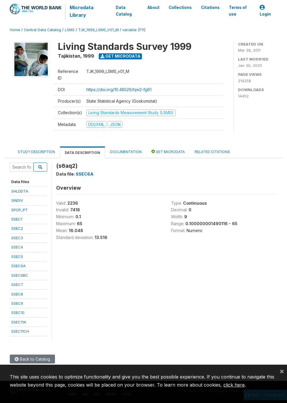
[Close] (282, 371)
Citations (210, 7)
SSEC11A (18, 322)
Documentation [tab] (126, 152)
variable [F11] (133, 30)
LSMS (70, 30)
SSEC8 (17, 294)
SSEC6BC (19, 275)
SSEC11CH (20, 331)
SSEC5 (17, 256)
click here (234, 385)
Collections (179, 7)
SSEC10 (17, 312)
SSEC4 (17, 247)
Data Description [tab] (82, 152)
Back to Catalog (32, 359)
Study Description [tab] (36, 152)
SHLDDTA (19, 191)
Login (265, 10)
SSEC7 (17, 284)
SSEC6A (18, 265)
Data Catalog (124, 10)
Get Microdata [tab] (168, 151)
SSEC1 (16, 219)
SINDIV (17, 200)
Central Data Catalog (42, 30)
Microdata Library (82, 11)
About (153, 7)
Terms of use (237, 10)
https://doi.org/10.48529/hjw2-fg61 (118, 89)
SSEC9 (17, 303)
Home (15, 30)
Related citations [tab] (212, 152)
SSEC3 (17, 238)
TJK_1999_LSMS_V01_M (98, 30)
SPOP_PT (19, 210)
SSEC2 (17, 228)
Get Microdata (120, 56)
